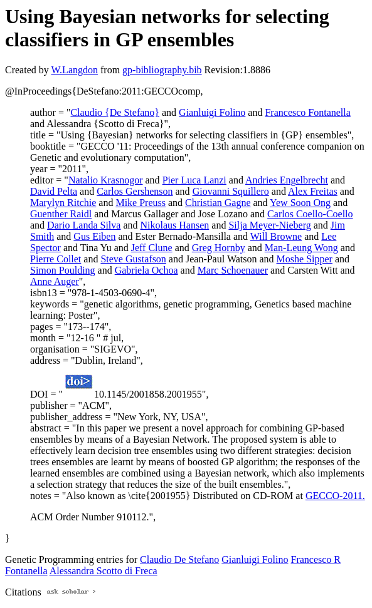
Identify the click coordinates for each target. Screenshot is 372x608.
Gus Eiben (94, 236)
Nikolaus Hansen (175, 225)
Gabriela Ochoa (146, 270)
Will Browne (276, 236)
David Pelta (53, 191)
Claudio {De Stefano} (114, 112)
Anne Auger (54, 281)
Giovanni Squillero (231, 191)
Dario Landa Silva (83, 225)
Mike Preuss (140, 202)
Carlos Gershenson (135, 191)
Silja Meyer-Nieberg (269, 225)
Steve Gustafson (133, 259)
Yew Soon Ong (300, 202)
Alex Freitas (312, 191)
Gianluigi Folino (212, 112)
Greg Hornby (218, 247)
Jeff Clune (152, 247)
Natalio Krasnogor (105, 180)
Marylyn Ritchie (63, 202)
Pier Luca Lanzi (194, 180)
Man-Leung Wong (301, 247)
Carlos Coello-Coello (310, 214)
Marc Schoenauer (233, 270)
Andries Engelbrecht (286, 180)
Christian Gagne (217, 202)
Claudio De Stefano (179, 559)
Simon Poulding (62, 270)
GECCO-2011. (335, 495)
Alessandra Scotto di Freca (103, 570)
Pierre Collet (55, 259)
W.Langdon (74, 69)
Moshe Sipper (304, 259)
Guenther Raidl (61, 214)
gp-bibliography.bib (162, 69)
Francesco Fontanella (307, 112)
